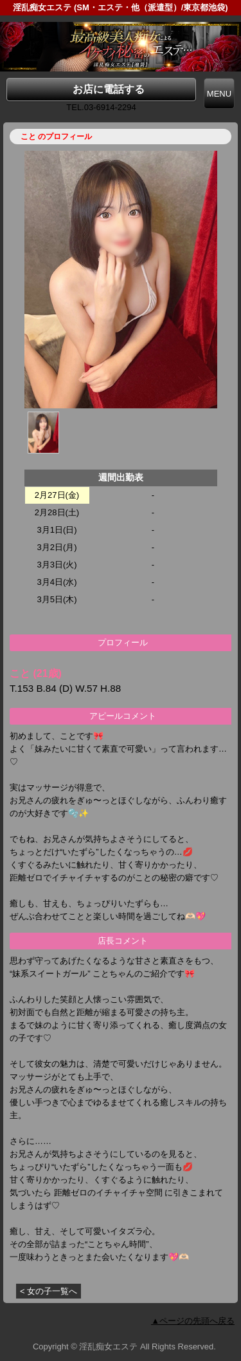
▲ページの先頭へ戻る (193, 1321)
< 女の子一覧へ (48, 1291)
